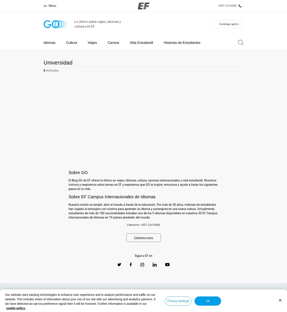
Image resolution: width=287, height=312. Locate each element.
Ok (208, 301)
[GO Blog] (55, 24)
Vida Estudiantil (141, 43)
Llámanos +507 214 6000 (143, 224)
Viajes (92, 43)
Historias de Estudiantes (182, 43)
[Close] (280, 300)
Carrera (113, 43)
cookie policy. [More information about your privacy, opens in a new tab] (16, 308)
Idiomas (49, 43)
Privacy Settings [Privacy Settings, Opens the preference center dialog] (178, 301)
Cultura (71, 43)
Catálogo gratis (229, 24)
